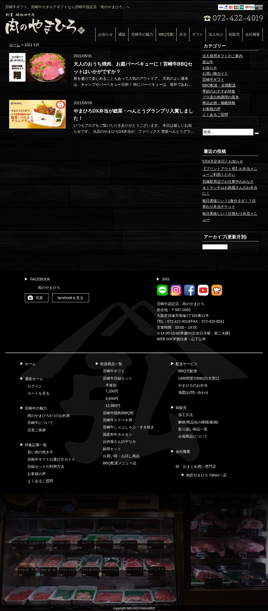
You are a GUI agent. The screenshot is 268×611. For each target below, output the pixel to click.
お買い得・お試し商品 (121, 456)
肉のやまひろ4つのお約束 (48, 415)
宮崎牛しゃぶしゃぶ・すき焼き (128, 427)
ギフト (197, 34)
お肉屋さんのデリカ (119, 441)
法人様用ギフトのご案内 (222, 56)
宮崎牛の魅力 (142, 34)
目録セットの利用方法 (45, 466)
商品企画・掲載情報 (218, 103)
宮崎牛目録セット (117, 378)
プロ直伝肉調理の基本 (220, 97)
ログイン (34, 386)
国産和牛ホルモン (117, 434)
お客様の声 (211, 109)
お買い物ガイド (215, 73)
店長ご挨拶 (36, 430)
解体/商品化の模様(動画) (198, 422)
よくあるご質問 (215, 115)
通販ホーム (34, 379)
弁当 (183, 34)
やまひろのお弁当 (193, 385)
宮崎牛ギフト (213, 79)
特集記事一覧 (36, 445)
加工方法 (185, 415)
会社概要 (252, 34)
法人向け (216, 34)
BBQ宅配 (166, 34)
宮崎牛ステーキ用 (117, 420)
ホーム (30, 364)
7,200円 (111, 391)
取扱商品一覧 (111, 364)
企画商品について (193, 436)
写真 (39, 298)
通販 (122, 34)
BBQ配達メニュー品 (119, 463)
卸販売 (234, 34)
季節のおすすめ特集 (218, 91)
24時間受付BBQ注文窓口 (198, 378)
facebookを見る (70, 298)
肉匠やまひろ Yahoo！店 (206, 475)
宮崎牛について (40, 423)
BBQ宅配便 (187, 371)
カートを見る (38, 393)
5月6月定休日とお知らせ (222, 161)
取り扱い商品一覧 (193, 429)
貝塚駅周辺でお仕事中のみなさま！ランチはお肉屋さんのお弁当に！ (229, 187)
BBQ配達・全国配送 (219, 85)
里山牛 (207, 62)
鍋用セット (112, 449)
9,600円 (111, 398)
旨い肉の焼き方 (40, 452)
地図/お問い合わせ (193, 392)
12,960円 (112, 405)
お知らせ (105, 34)
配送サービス (187, 364)
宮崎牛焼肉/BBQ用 (118, 413)
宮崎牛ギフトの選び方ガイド (51, 459)
